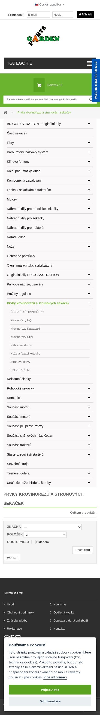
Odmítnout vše (50, 701)
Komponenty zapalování (24, 180)
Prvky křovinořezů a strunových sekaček (38, 303)
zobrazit (12, 557)
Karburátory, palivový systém (27, 152)
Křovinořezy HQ (21, 320)
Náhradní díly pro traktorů (25, 228)
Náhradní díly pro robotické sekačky (32, 209)
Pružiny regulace (19, 294)
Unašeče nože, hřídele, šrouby (29, 483)
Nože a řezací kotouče (25, 353)
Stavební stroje (17, 464)
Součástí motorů (18, 417)
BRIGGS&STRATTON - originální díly (34, 124)
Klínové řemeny (18, 161)
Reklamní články (19, 379)
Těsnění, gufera (18, 473)
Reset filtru (83, 550)
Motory (12, 199)
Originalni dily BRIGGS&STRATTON (33, 275)
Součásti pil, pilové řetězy (25, 426)
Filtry (10, 143)
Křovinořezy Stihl (21, 337)
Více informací (55, 677)
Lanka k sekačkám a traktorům (29, 190)
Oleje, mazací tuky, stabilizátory (29, 265)
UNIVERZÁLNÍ (20, 370)
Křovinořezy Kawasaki (25, 328)
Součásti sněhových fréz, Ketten (30, 435)
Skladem (42, 542)
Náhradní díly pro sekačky (25, 218)
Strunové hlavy (20, 361)
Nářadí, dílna (16, 237)
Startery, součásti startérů (25, 454)
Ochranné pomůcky (21, 256)
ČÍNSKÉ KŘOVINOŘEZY (27, 312)
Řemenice (14, 398)
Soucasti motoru (18, 407)
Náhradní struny (21, 345)
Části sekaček (17, 133)
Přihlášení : (16, 14)
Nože (11, 246)
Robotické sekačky (20, 388)
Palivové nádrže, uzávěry (25, 284)
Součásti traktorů (19, 445)
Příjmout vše (50, 690)
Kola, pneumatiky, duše (23, 171)
